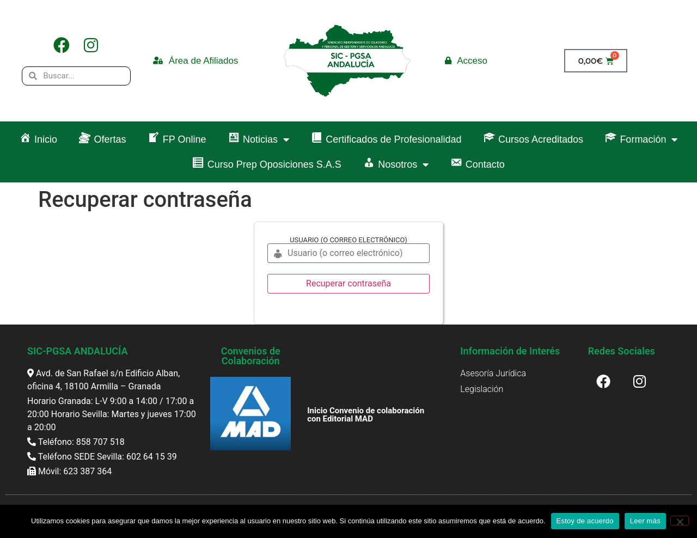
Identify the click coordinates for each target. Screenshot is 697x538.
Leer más (645, 521)
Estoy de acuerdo (585, 521)
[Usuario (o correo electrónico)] (348, 253)
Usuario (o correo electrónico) (348, 239)
